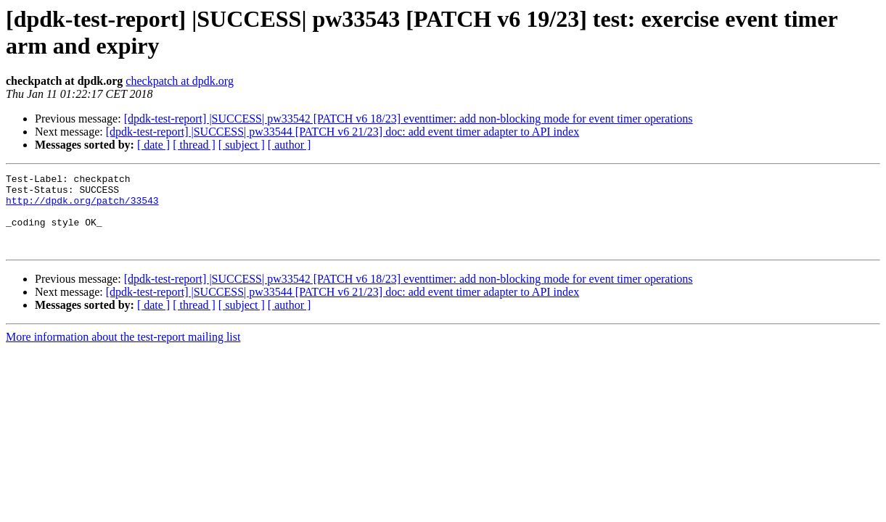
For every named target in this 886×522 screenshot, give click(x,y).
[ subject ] (241, 144)
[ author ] (289, 144)
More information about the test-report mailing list (123, 352)
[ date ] (153, 144)
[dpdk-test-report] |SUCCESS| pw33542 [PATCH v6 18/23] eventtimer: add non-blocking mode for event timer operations (408, 118)
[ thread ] (194, 144)
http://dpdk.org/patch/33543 (82, 206)
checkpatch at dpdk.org (180, 81)
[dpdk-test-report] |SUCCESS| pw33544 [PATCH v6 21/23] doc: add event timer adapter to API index (342, 131)
